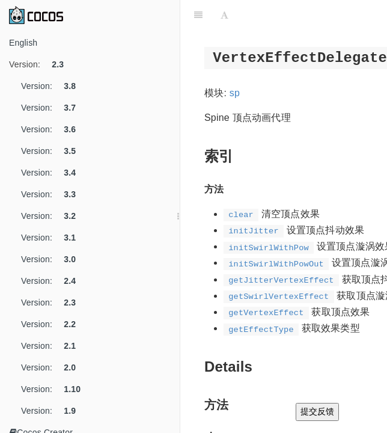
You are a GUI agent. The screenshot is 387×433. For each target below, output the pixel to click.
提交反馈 (317, 411)
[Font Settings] (224, 15)
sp (235, 93)
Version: (41, 64)
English (23, 43)
